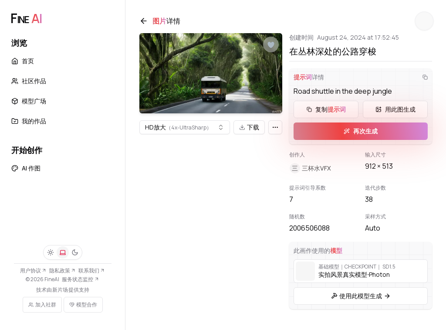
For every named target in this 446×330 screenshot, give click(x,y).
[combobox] (184, 128)
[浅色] (50, 252)
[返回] (144, 21)
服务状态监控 (80, 279)
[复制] (425, 77)
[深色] (75, 252)
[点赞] (271, 45)
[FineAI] (26, 18)
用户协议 (33, 270)
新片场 (60, 289)
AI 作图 (26, 168)
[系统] (63, 252)
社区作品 (28, 81)
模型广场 (28, 101)
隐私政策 (62, 270)
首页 (22, 61)
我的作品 (28, 121)
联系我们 (91, 270)
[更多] (275, 128)
